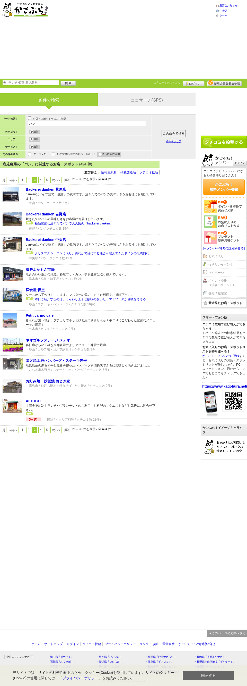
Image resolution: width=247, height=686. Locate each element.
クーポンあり (41, 154)
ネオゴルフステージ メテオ (48, 340)
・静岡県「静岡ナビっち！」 (162, 656)
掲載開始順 (128, 172)
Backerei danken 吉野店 (46, 214)
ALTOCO (33, 401)
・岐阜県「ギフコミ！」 (159, 661)
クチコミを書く (224, 142)
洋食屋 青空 (35, 290)
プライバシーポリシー (120, 644)
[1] (3, 180)
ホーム (223, 15)
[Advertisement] (132, 39)
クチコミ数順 (148, 172)
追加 (36, 132)
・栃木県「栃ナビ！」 (60, 656)
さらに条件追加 (111, 154)
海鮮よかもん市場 (40, 269)
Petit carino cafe (40, 315)
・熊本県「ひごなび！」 (110, 656)
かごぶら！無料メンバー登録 (223, 186)
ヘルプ (223, 10)
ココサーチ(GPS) (147, 100)
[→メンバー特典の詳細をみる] (224, 248)
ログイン (194, 83)
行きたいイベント (220, 264)
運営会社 (168, 644)
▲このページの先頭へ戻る (227, 633)
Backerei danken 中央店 (46, 240)
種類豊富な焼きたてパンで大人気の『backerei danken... (73, 223)
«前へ (13, 180)
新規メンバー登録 (224, 83)
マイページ (216, 272)
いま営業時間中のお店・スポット (76, 154)
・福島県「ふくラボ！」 (62, 661)
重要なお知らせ (228, 5)
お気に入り (216, 256)
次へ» (56, 180)
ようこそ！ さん (167, 82)
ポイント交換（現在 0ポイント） (222, 283)
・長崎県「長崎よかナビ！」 (211, 656)
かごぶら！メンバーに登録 (220, 356)
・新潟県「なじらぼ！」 (110, 661)
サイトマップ (53, 644)
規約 (155, 644)
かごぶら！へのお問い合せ (196, 644)
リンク (144, 644)
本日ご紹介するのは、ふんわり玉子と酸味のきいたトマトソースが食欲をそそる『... (93, 299)
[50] (66, 180)
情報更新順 (109, 172)
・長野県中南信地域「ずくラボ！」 (214, 661)
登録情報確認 (217, 293)
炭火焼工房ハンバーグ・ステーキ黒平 (56, 360)
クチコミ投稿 (92, 644)
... (36, 414)
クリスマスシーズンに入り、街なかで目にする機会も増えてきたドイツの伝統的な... (93, 253)
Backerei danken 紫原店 (46, 189)
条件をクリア (173, 141)
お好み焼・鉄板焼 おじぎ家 (48, 381)
